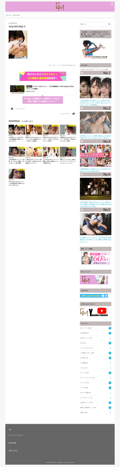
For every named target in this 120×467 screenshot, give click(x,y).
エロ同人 (84, 357)
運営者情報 (12, 442)
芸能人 (83, 412)
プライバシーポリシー (16, 434)
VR (83, 342)
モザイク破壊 (85, 392)
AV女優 (84, 332)
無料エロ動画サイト (88, 407)
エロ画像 (84, 362)
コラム (83, 367)
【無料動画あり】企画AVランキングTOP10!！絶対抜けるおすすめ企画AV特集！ (95, 168)
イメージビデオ (86, 347)
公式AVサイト (86, 402)
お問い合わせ (13, 450)
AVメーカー (85, 327)
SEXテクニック (86, 337)
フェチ (84, 387)
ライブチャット (86, 397)
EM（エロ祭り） (58, 461)
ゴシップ (84, 372)
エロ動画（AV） (87, 352)
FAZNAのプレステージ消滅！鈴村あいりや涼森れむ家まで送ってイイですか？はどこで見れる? (95, 135)
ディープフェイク (87, 377)
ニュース (84, 382)
